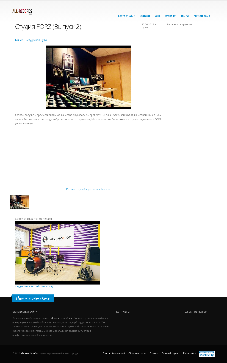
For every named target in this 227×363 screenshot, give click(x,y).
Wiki (157, 16)
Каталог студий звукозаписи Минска (88, 189)
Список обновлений (114, 353)
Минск (19, 40)
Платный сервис (171, 353)
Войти (185, 16)
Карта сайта (189, 353)
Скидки (145, 16)
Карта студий (126, 16)
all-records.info (29, 353)
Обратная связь (137, 353)
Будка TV (170, 16)
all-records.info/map (62, 318)
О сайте (154, 353)
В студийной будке (36, 40)
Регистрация (202, 16)
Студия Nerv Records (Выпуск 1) (34, 286)
